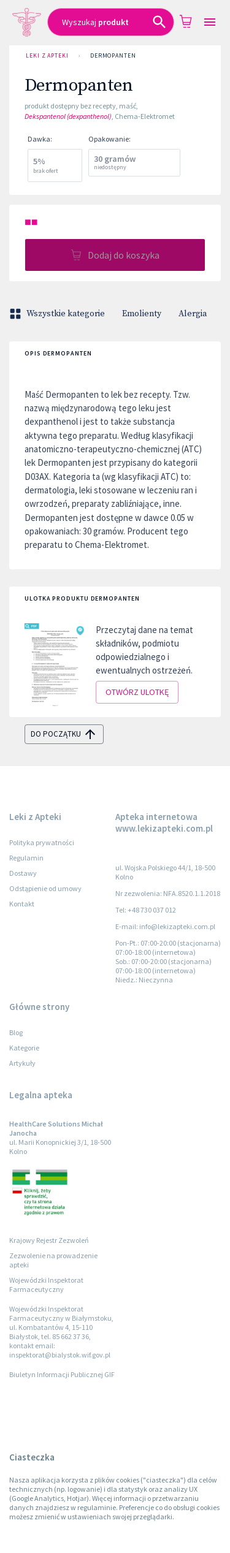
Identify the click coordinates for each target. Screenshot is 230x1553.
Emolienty (142, 314)
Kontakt (21, 903)
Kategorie (24, 1047)
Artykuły (22, 1063)
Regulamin (26, 857)
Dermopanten (113, 55)
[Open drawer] (210, 22)
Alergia (192, 314)
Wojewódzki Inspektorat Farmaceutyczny (46, 1284)
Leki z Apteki (47, 55)
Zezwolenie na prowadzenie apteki (53, 1260)
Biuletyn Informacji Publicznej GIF (62, 1374)
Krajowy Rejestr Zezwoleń (49, 1240)
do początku (64, 734)
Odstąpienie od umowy (45, 888)
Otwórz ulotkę (137, 692)
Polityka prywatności (41, 842)
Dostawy (23, 873)
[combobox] (110, 22)
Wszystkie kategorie (58, 314)
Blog (16, 1032)
